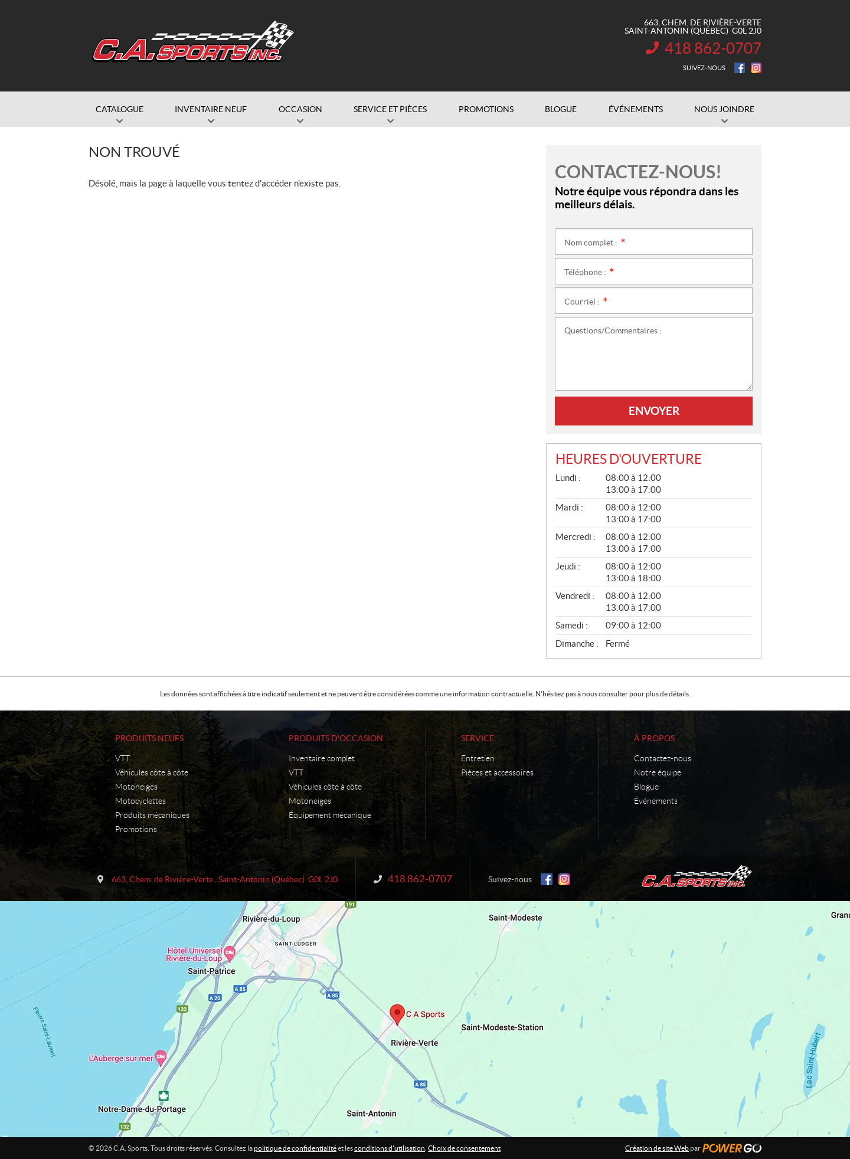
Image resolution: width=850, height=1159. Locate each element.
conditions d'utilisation (389, 1148)
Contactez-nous (662, 758)
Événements (656, 801)
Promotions (136, 829)
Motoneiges (136, 786)
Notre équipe (657, 772)
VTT (122, 758)
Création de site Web (657, 1148)
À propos (654, 738)
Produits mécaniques (152, 815)
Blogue (646, 786)
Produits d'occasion (336, 738)
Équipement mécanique (330, 815)
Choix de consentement (464, 1148)
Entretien (478, 758)
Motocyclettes (140, 801)
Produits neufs (149, 738)
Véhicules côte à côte (151, 772)
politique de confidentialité (295, 1148)
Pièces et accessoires (497, 772)
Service (477, 738)
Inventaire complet (322, 758)
